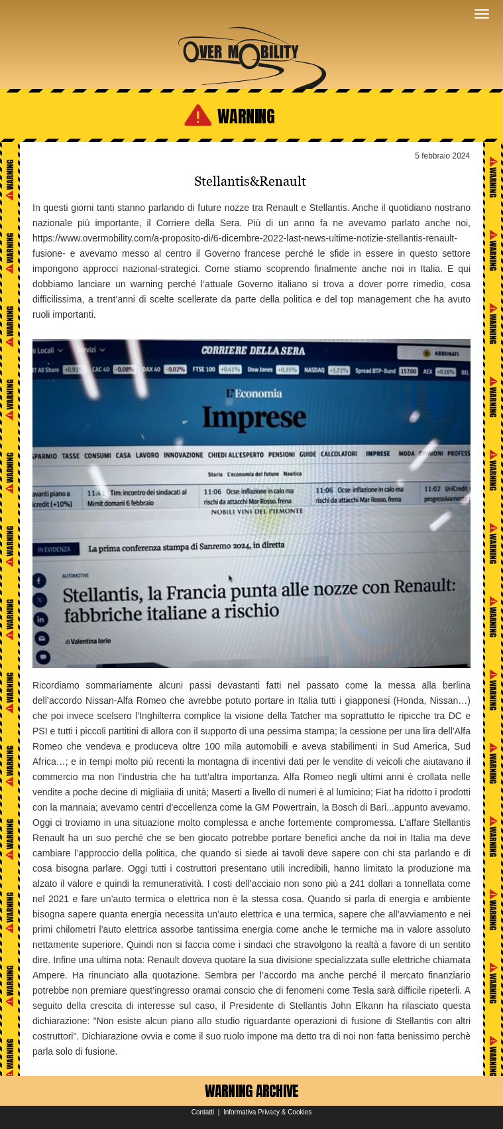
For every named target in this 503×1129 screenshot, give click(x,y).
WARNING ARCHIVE (252, 1091)
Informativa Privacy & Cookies (267, 1112)
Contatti (203, 1112)
